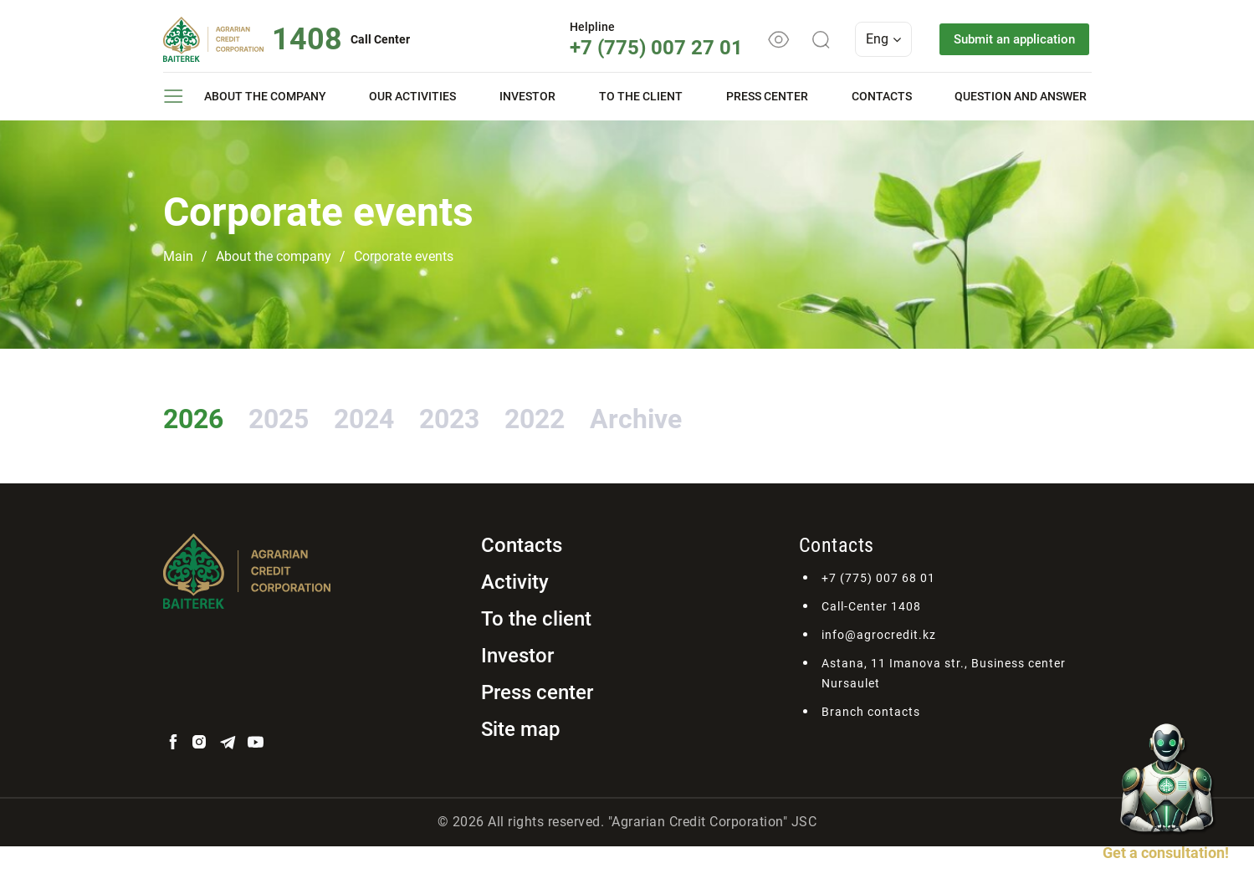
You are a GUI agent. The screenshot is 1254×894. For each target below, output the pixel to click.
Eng (867, 39)
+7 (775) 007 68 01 (878, 625)
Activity (515, 629)
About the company (265, 96)
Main (178, 256)
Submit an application (1006, 39)
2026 (210, 414)
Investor (527, 96)
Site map (520, 777)
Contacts (882, 96)
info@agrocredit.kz (878, 682)
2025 (329, 414)
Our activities (412, 96)
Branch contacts (870, 759)
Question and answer (1021, 96)
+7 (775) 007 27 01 (640, 47)
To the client (641, 96)
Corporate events (403, 256)
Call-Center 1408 (871, 654)
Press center (767, 96)
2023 (566, 414)
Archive (232, 462)
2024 (447, 414)
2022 (685, 414)
